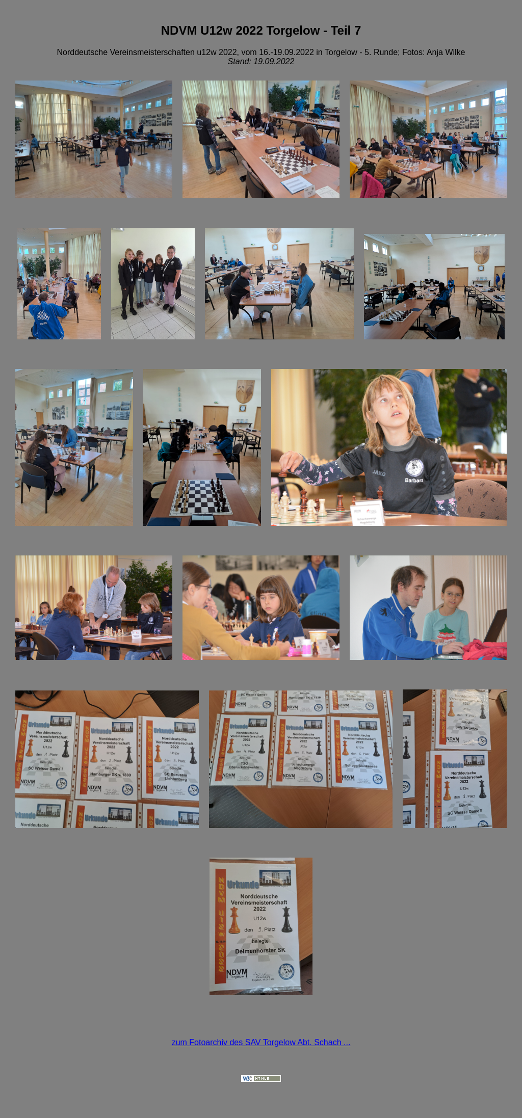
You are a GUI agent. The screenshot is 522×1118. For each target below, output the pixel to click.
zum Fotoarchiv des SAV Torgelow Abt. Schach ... (261, 1044)
